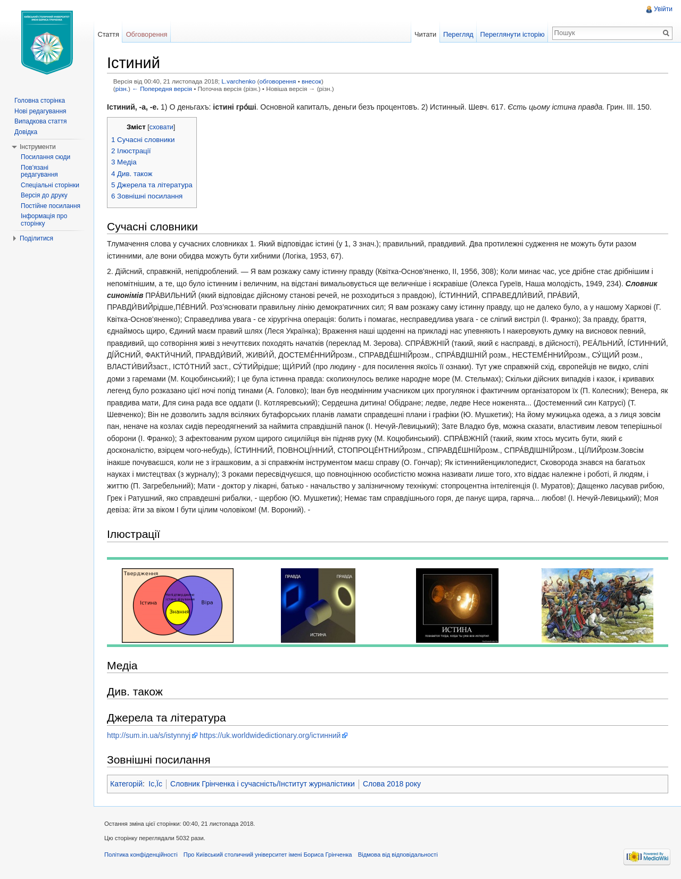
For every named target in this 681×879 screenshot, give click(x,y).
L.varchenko (238, 81)
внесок (311, 81)
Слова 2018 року (392, 784)
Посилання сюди (45, 157)
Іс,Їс (155, 784)
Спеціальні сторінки (50, 185)
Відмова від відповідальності (398, 854)
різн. (121, 88)
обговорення (278, 81)
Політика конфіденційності (141, 854)
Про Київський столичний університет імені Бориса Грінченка (268, 854)
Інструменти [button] (38, 147)
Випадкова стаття (40, 121)
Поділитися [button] (36, 238)
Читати (425, 34)
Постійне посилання (50, 206)
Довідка (25, 132)
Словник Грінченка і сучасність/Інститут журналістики (262, 784)
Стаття (108, 34)
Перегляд (458, 34)
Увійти (663, 9)
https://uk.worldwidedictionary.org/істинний (270, 735)
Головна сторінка (39, 100)
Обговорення (147, 34)
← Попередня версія (162, 88)
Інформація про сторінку (44, 219)
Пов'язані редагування (39, 171)
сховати (161, 127)
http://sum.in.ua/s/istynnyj (148, 735)
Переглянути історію (512, 34)
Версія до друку (44, 195)
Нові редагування (40, 111)
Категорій (126, 784)
